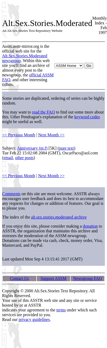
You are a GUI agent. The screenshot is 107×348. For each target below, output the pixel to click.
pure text (66, 148)
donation (90, 226)
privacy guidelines (34, 319)
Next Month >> (51, 135)
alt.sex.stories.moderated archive (59, 217)
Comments (11, 194)
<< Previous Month (18, 135)
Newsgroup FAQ (87, 278)
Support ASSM (53, 278)
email (8, 157)
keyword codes (87, 117)
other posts (24, 157)
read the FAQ (43, 112)
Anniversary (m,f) (32, 148)
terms (61, 310)
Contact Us (19, 278)
